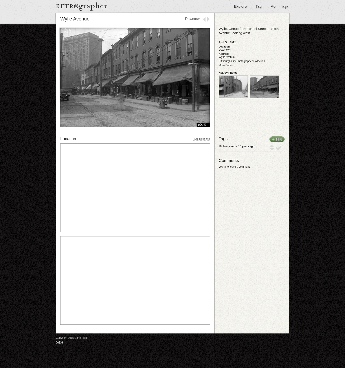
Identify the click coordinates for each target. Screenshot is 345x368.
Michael (223, 146)
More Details (226, 65)
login (285, 7)
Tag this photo (201, 138)
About (59, 341)
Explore (240, 6)
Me (273, 6)
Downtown (193, 19)
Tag (258, 6)
